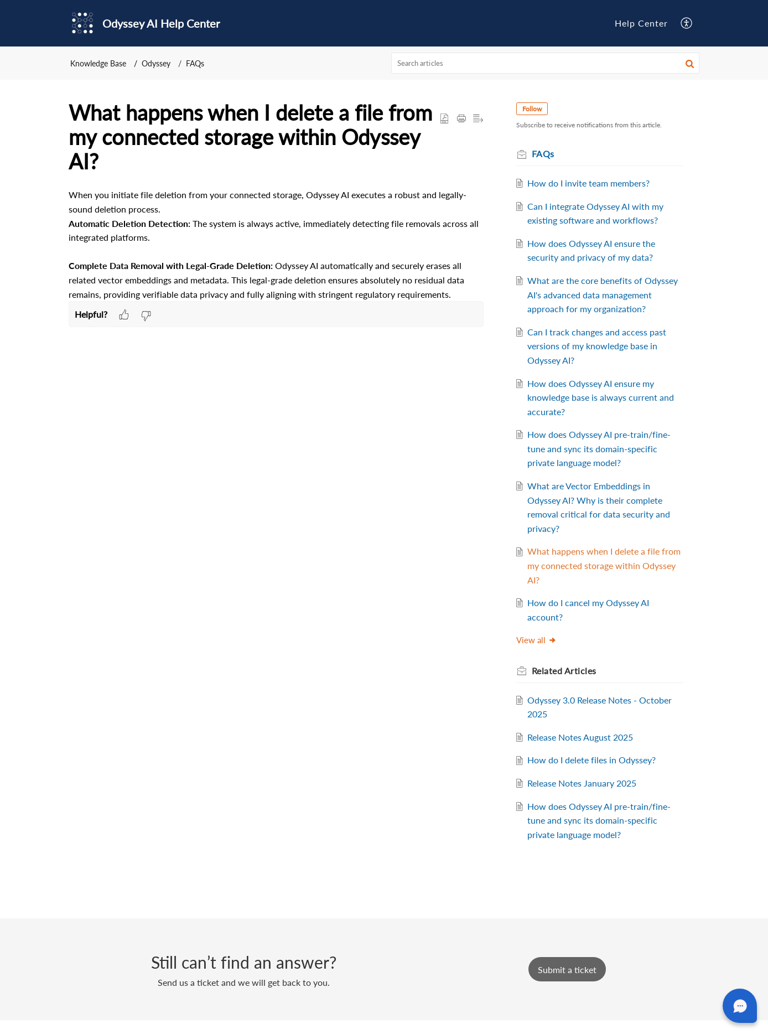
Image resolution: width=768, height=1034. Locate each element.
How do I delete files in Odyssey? (595, 774)
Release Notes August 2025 (583, 751)
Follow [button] (534, 109)
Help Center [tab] (641, 23)
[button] (686, 23)
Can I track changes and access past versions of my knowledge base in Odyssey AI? (600, 359)
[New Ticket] (567, 983)
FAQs (195, 63)
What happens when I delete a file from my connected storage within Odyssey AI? (598, 579)
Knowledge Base (98, 63)
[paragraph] (276, 244)
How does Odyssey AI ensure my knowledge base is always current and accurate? (604, 411)
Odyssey (156, 63)
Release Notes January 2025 (585, 797)
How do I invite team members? (592, 183)
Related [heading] (567, 685)
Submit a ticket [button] (567, 983)
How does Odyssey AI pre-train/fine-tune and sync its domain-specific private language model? (602, 462)
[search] (545, 63)
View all (539, 654)
